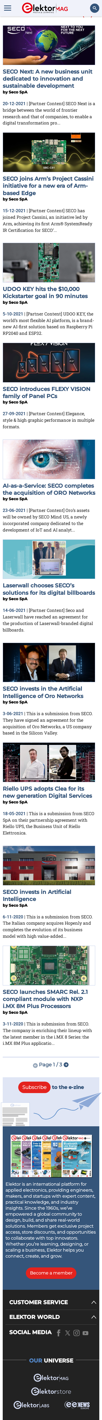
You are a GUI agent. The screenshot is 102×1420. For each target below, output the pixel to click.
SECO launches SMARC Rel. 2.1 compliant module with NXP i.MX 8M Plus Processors (45, 999)
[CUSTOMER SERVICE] (53, 1302)
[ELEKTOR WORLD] (53, 1317)
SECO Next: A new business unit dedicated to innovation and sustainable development (47, 78)
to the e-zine (51, 1087)
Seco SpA (18, 92)
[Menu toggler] (8, 7)
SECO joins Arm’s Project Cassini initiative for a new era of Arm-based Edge (48, 185)
